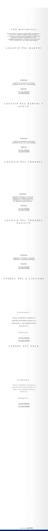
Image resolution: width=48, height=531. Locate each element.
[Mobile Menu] (44, 3)
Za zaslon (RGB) (24, 93)
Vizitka (27, 503)
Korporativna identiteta (15, 505)
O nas (27, 502)
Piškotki (29, 525)
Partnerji (12, 503)
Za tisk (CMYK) (24, 91)
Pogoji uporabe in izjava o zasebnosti (32, 525)
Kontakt (27, 505)
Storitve (11, 502)
